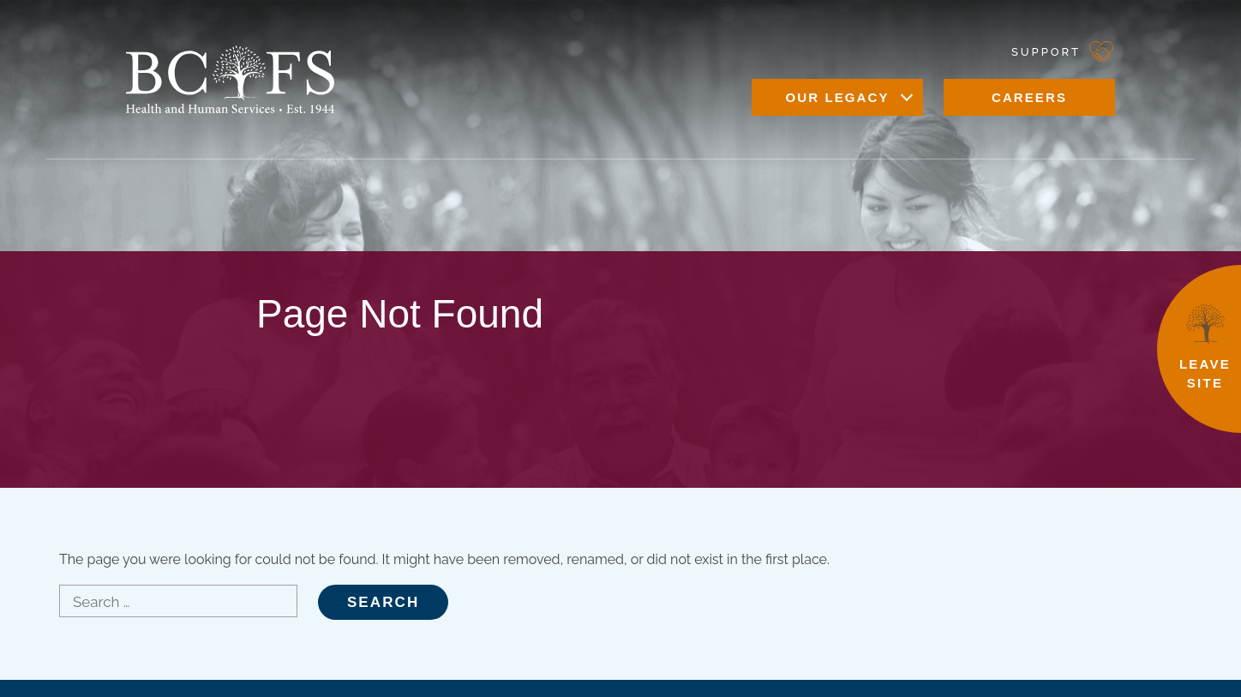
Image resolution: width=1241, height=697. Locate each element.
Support (1046, 51)
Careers (1029, 97)
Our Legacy (837, 97)
